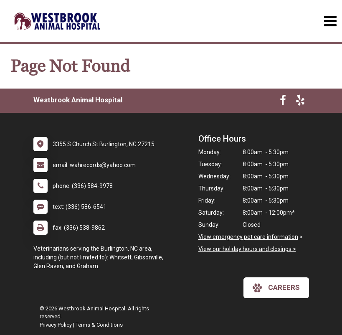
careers (276, 287)
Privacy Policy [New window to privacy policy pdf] (56, 325)
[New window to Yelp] (300, 102)
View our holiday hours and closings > (247, 249)
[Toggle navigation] (330, 21)
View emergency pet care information (248, 236)
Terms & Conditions (99, 325)
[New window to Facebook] (283, 102)
